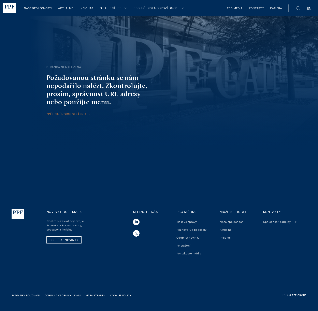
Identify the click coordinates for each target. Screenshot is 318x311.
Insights (86, 8)
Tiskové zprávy (186, 222)
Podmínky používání (26, 295)
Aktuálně (65, 8)
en (309, 8)
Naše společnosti (38, 8)
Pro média (235, 8)
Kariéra (276, 8)
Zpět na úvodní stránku (68, 114)
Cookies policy (120, 295)
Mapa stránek (95, 295)
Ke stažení (183, 245)
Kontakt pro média (188, 253)
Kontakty (256, 8)
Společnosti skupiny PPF (280, 222)
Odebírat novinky (188, 237)
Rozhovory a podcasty (191, 229)
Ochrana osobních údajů (63, 295)
